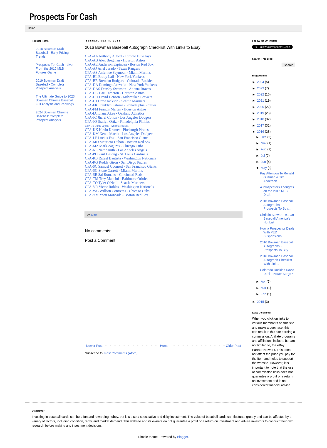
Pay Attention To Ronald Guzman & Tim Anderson (277, 177)
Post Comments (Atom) (120, 353)
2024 (261, 82)
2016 (261, 131)
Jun (264, 162)
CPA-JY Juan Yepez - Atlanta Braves (107, 125)
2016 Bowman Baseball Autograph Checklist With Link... (276, 260)
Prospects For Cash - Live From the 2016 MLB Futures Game (54, 68)
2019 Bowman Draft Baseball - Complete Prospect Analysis (50, 84)
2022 (261, 94)
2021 (261, 100)
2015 (261, 302)
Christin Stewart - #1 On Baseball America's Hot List (277, 218)
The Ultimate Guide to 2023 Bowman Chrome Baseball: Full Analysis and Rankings (55, 100)
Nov (264, 143)
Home (31, 28)
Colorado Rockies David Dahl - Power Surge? (277, 272)
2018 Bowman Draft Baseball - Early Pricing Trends (52, 52)
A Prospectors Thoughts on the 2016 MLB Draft (277, 191)
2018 (261, 119)
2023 (261, 88)
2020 (261, 107)
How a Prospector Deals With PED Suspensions (277, 232)
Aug (264, 149)
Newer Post (94, 346)
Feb (264, 294)
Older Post (233, 346)
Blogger (182, 437)
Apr (264, 281)
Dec (264, 137)
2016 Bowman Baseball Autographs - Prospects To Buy (276, 246)
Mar (264, 288)
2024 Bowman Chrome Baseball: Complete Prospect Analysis (52, 116)
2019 (261, 113)
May (264, 168)
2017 (261, 125)
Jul (263, 155)
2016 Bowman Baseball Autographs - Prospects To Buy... (276, 205)
